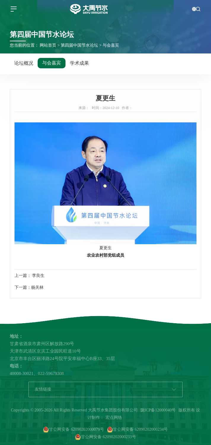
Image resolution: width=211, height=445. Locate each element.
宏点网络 (113, 417)
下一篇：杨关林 (29, 287)
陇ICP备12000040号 (158, 410)
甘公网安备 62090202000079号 (73, 430)
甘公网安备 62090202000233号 (105, 437)
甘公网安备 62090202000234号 (137, 430)
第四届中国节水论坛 (79, 45)
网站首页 (48, 45)
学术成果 (79, 63)
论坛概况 (23, 63)
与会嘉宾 (111, 45)
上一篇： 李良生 (30, 275)
